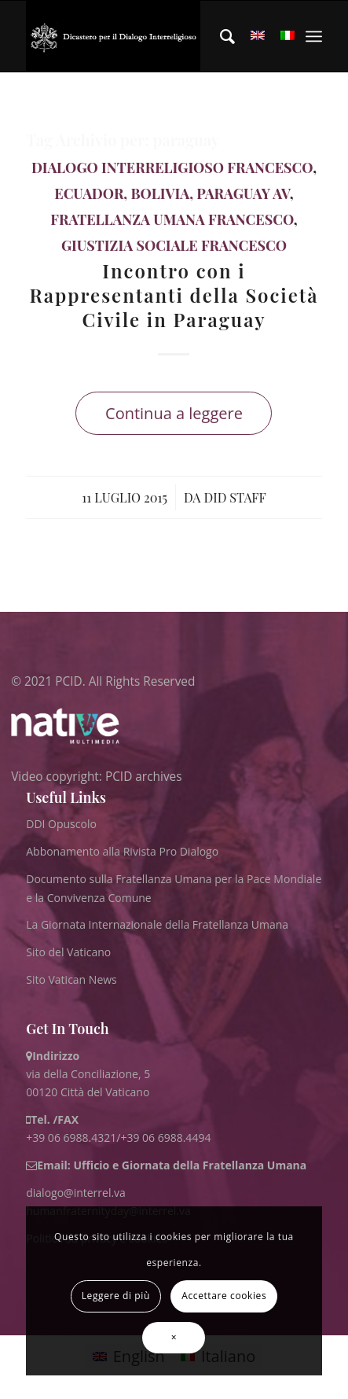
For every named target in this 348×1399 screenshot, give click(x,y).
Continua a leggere (174, 413)
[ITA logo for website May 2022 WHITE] (113, 36)
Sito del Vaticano (68, 951)
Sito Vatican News (71, 979)
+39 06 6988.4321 (71, 1137)
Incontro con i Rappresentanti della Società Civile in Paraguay (173, 295)
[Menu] (314, 36)
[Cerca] (219, 36)
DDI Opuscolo (61, 823)
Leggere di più (116, 1295)
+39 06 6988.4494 (165, 1137)
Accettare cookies (223, 1295)
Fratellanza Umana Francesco (172, 219)
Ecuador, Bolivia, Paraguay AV (172, 193)
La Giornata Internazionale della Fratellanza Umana (157, 924)
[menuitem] (219, 36)
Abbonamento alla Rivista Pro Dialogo (122, 851)
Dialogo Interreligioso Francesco (172, 167)
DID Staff (235, 497)
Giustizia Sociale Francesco (174, 245)
